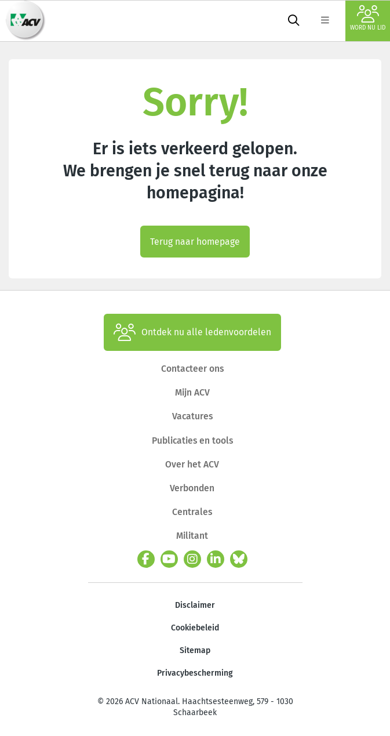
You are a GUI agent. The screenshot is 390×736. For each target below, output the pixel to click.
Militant (192, 535)
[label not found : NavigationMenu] (325, 21)
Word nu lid (367, 18)
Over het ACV (192, 464)
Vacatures (192, 416)
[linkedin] (215, 559)
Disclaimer (195, 605)
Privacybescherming (195, 673)
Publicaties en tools (192, 440)
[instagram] (192, 559)
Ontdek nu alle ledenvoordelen (192, 332)
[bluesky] (238, 559)
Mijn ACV (192, 392)
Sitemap (195, 650)
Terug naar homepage (195, 241)
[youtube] (169, 559)
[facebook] (146, 559)
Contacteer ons (192, 368)
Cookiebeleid (195, 628)
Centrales (192, 511)
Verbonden (192, 488)
